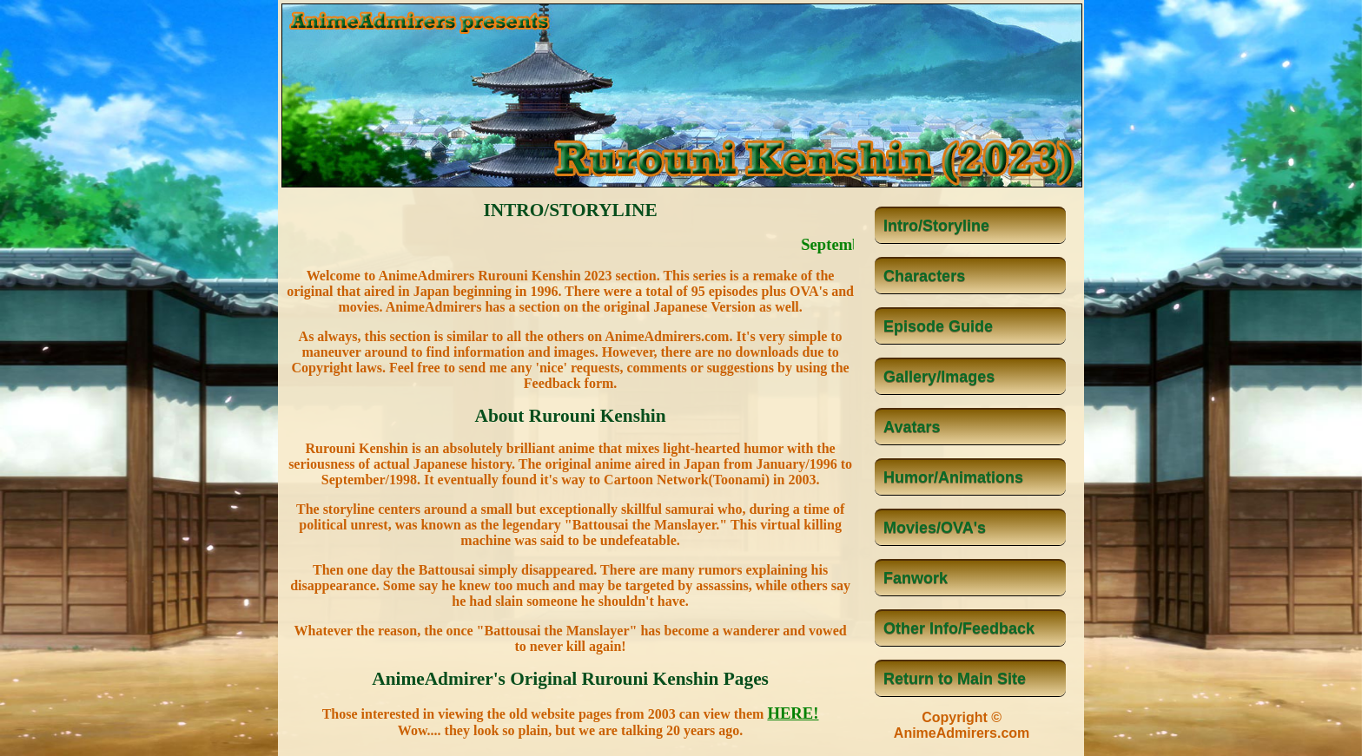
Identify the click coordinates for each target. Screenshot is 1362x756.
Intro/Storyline (936, 225)
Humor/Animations (953, 477)
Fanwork (915, 578)
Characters (924, 276)
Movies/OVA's (934, 527)
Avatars (911, 427)
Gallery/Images (939, 376)
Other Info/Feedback (959, 628)
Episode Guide (938, 326)
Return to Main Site (954, 678)
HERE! (792, 713)
